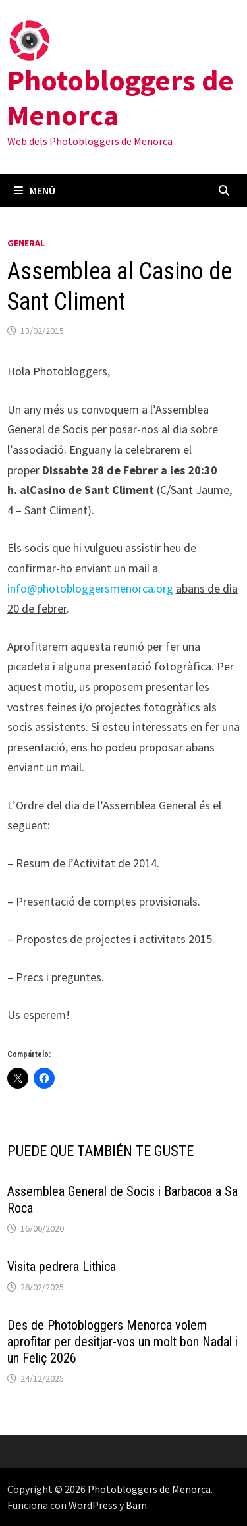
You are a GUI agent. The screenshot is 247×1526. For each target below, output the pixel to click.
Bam (136, 1505)
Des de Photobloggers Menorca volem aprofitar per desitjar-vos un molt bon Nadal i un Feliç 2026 (122, 1341)
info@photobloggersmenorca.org (90, 588)
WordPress (93, 1505)
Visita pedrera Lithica (61, 1266)
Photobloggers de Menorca (120, 97)
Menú (34, 190)
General (26, 243)
